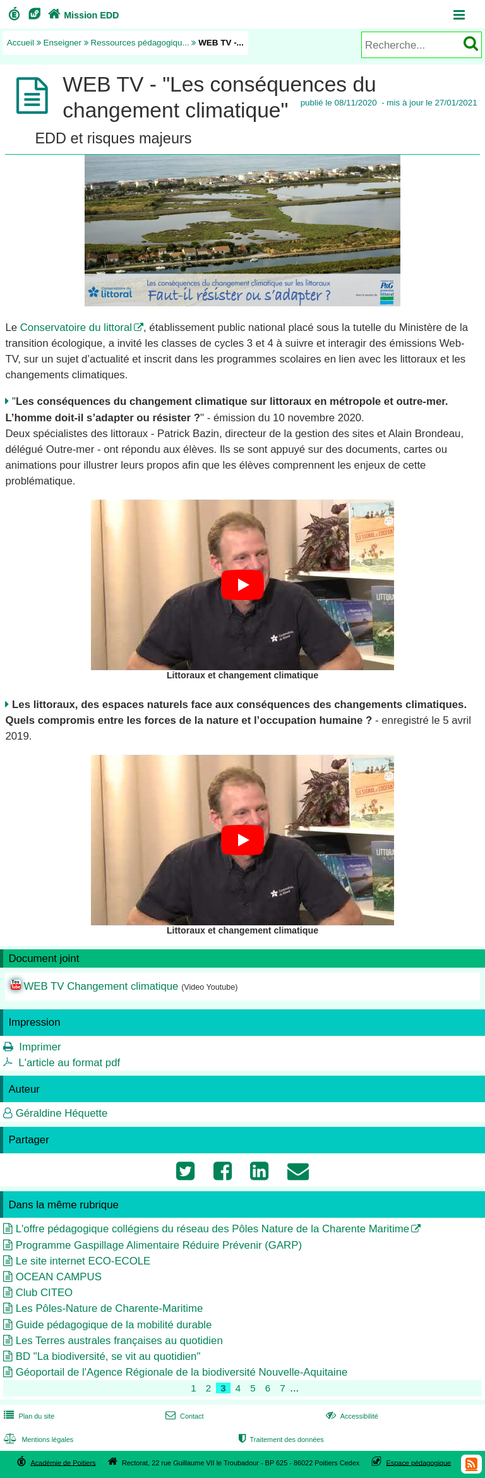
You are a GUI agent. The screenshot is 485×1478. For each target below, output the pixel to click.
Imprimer (40, 1047)
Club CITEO (44, 1293)
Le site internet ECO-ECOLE (83, 1261)
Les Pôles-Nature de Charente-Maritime (109, 1308)
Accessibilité (350, 1416)
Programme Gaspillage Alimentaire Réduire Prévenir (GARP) (159, 1245)
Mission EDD (82, 15)
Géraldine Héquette (62, 1113)
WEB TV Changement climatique (100, 986)
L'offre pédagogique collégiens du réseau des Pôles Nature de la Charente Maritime (212, 1229)
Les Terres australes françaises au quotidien (119, 1341)
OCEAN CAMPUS (59, 1277)
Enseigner (63, 42)
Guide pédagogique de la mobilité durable (114, 1325)
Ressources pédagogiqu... (140, 42)
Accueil (20, 42)
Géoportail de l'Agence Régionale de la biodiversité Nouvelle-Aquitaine (182, 1372)
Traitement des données (280, 1439)
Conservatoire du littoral (76, 327)
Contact (183, 1416)
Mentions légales (37, 1439)
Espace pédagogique (419, 1462)
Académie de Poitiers (62, 1462)
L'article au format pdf (69, 1063)
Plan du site (27, 1416)
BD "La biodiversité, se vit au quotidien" (108, 1356)
